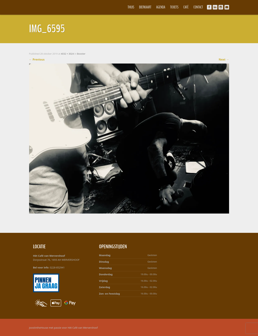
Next (224, 59)
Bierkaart (145, 7)
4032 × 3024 (67, 53)
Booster (81, 53)
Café (186, 7)
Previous (37, 59)
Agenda (160, 7)
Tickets (174, 7)
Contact (198, 7)
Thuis (131, 7)
